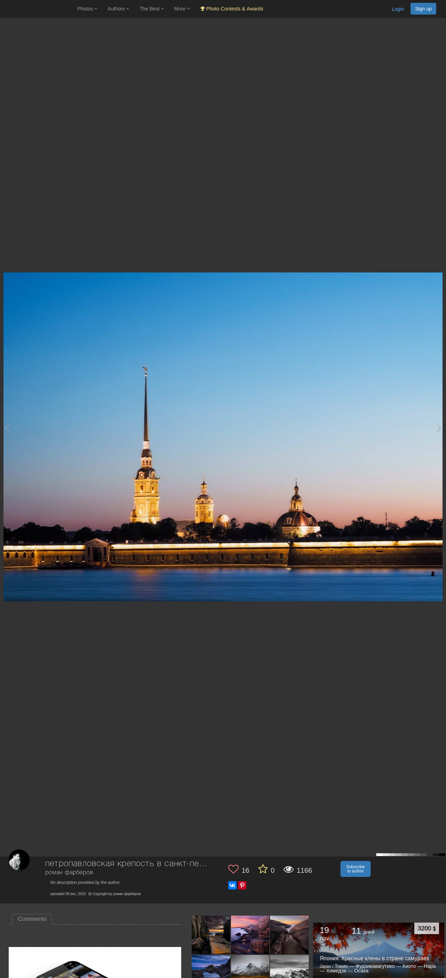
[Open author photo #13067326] (211, 974)
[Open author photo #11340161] (289, 974)
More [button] (182, 8)
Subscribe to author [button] (355, 868)
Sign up (423, 8)
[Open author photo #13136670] (250, 934)
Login (398, 9)
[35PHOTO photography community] (38, 9)
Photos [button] (87, 8)
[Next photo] (439, 428)
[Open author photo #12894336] (250, 974)
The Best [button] (151, 8)
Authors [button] (118, 8)
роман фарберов (69, 872)
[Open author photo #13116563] (289, 934)
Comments (32, 919)
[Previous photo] (6, 428)
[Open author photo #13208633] (211, 934)
